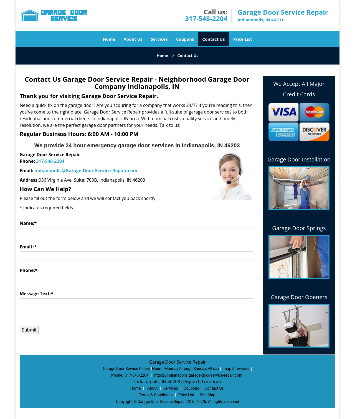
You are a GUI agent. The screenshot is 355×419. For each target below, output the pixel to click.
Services (159, 39)
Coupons (185, 39)
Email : (28, 247)
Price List (242, 39)
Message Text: (36, 294)
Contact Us (213, 39)
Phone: (28, 270)
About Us (132, 39)
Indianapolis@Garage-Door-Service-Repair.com (85, 171)
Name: (28, 223)
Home (109, 39)
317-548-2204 (206, 18)
